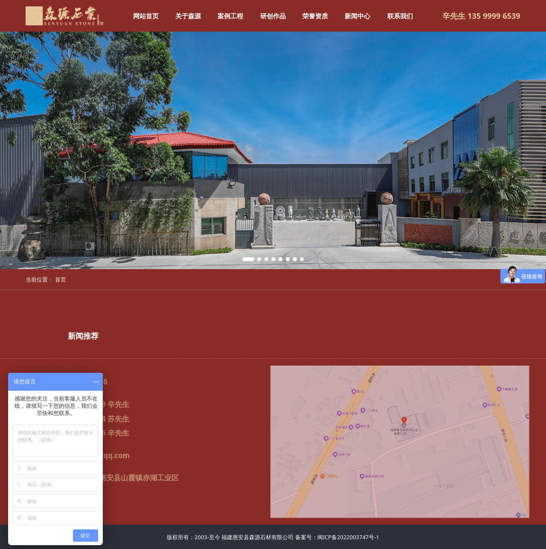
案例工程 (230, 16)
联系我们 (400, 16)
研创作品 (273, 16)
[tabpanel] (273, 150)
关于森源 (188, 16)
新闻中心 (357, 16)
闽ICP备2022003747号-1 (348, 537)
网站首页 (146, 16)
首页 (60, 279)
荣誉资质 (315, 16)
